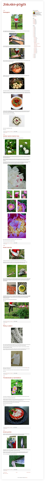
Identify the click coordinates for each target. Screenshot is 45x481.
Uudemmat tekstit (5, 472)
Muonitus (6, 132)
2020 (34, 32)
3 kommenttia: (11, 131)
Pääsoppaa (6, 12)
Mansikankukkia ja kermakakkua (12, 378)
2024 (34, 28)
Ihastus (34, 19)
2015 (34, 36)
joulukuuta (35, 37)
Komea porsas (7, 432)
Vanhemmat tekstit (28, 472)
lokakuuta (35, 39)
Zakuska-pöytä (14, 4)
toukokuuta (35, 49)
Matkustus (34, 21)
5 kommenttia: (11, 427)
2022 (34, 30)
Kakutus (6, 428)
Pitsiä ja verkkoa (7, 326)
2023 (34, 29)
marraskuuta (35, 38)
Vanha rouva (37, 11)
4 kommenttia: (11, 321)
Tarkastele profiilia (34, 16)
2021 (34, 31)
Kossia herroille (7, 247)
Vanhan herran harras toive (11, 136)
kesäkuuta (35, 48)
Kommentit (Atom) (6, 473)
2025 (34, 27)
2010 (34, 57)
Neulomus (34, 23)
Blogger (26, 477)
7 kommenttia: (11, 469)
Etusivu (16, 472)
